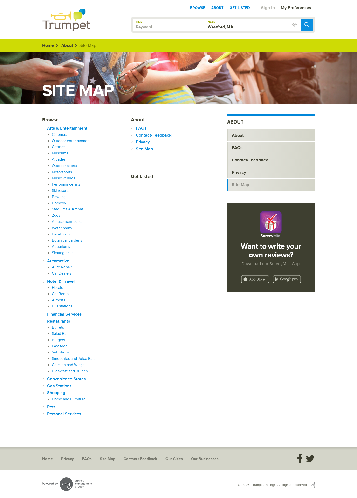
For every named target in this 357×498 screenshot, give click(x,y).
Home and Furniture (69, 399)
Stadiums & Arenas (67, 209)
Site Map (144, 149)
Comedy (59, 203)
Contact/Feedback (153, 135)
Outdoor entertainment (71, 141)
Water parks (62, 228)
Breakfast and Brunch (70, 371)
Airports (58, 300)
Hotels (57, 287)
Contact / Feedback (140, 459)
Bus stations (62, 306)
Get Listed (240, 7)
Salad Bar (60, 334)
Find (139, 22)
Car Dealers (61, 273)
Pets (51, 406)
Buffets (58, 327)
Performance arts (66, 184)
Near (211, 22)
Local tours (61, 234)
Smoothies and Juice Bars (73, 358)
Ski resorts (60, 190)
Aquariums (61, 246)
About (217, 7)
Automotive (58, 260)
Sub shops (60, 352)
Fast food (60, 346)
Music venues (63, 178)
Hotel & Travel (61, 281)
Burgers (58, 340)
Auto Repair (62, 267)
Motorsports (62, 172)
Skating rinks (62, 253)
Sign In (268, 8)
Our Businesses (205, 459)
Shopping (56, 392)
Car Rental (60, 294)
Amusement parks (67, 222)
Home (48, 45)
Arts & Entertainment (67, 128)
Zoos (56, 215)
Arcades (59, 159)
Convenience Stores (66, 378)
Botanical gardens (67, 240)
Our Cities (174, 459)
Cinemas (59, 134)
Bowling (59, 197)
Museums (60, 153)
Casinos (58, 147)
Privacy (143, 142)
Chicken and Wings (68, 365)
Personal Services (64, 413)
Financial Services (64, 314)
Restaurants (58, 321)
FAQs (141, 128)
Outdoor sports (64, 166)
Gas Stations (59, 385)
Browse (197, 7)
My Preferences (296, 8)
